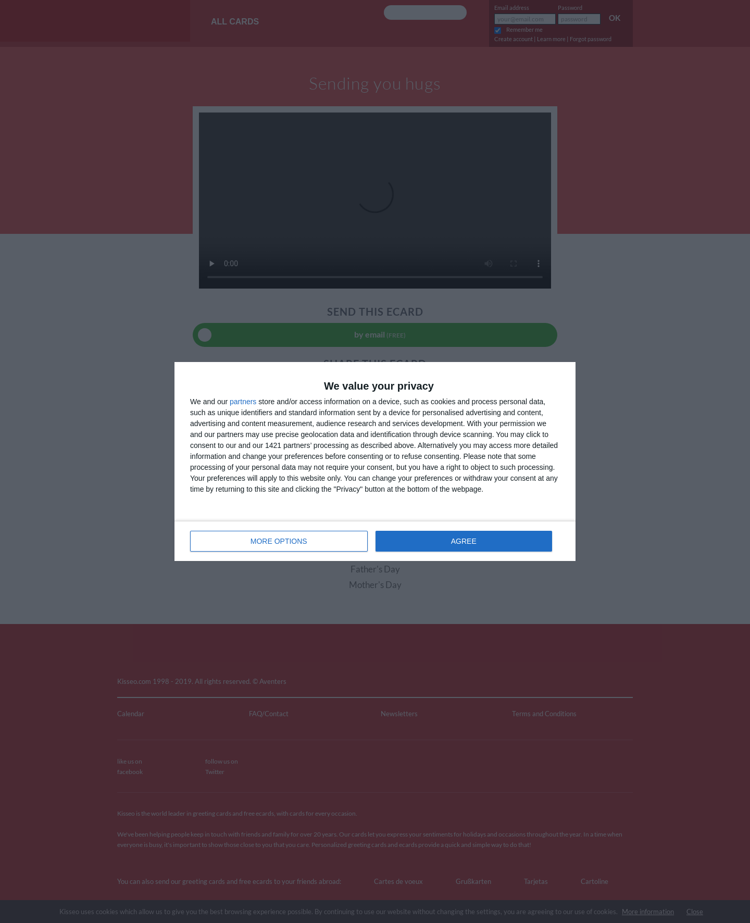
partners (243, 401)
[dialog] (375, 461)
